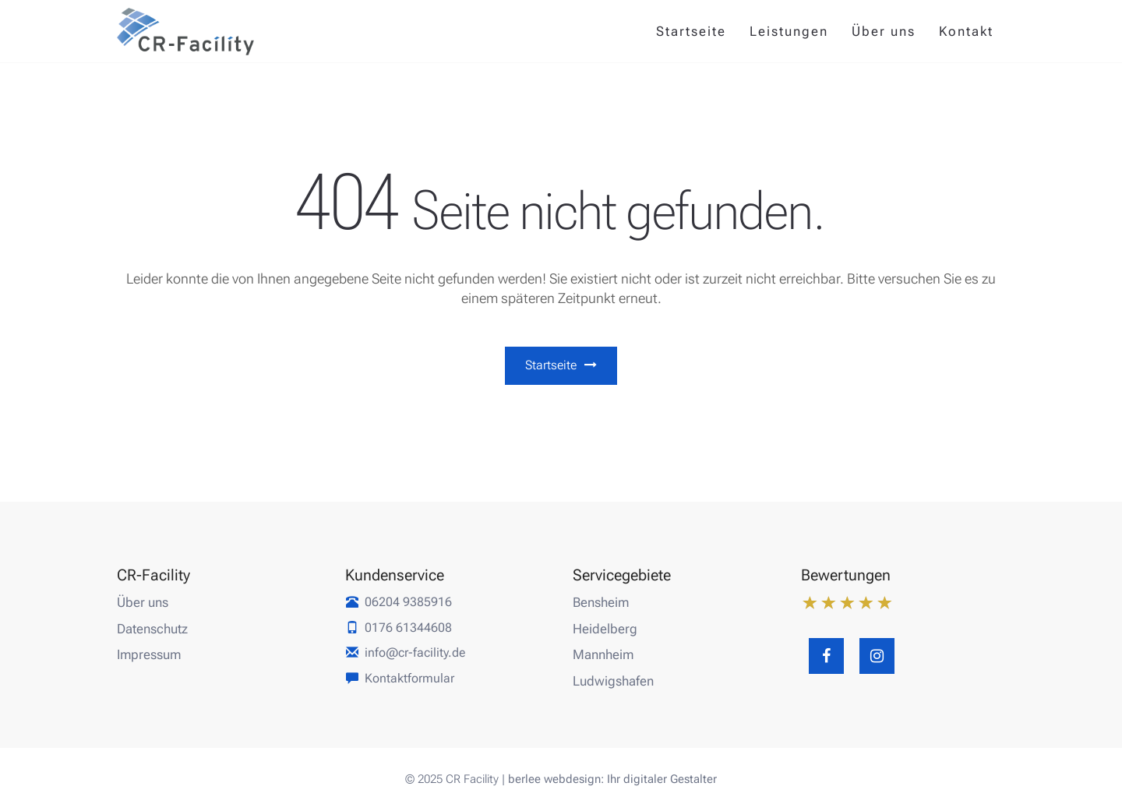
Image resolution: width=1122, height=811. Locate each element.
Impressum (149, 654)
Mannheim (603, 654)
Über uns (884, 31)
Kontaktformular (409, 678)
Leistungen (789, 31)
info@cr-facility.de (415, 652)
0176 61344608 (408, 627)
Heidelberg (605, 628)
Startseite (691, 31)
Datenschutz (152, 628)
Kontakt (966, 31)
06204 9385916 (408, 601)
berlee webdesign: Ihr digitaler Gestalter (612, 779)
